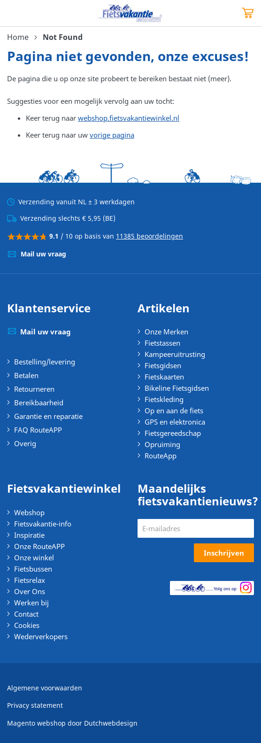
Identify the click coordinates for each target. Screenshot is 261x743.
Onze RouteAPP (39, 546)
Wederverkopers (41, 636)
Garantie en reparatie (48, 416)
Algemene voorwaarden (44, 687)
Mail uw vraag (43, 253)
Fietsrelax (29, 580)
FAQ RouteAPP (38, 429)
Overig (25, 443)
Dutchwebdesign (111, 723)
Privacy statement (35, 705)
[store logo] (130, 13)
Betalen (26, 375)
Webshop (29, 512)
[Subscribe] (224, 552)
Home (18, 37)
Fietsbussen (33, 568)
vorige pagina (112, 134)
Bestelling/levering (44, 361)
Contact (26, 614)
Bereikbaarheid (38, 402)
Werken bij (31, 602)
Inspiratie (29, 535)
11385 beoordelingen (149, 236)
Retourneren (34, 389)
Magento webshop (36, 723)
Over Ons (29, 591)
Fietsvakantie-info (42, 523)
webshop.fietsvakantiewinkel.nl (128, 118)
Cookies (26, 625)
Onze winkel (34, 557)
